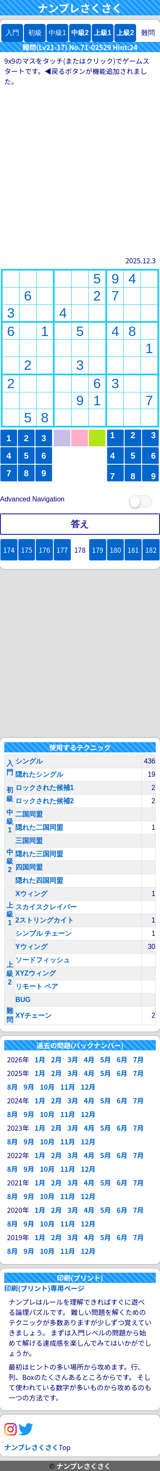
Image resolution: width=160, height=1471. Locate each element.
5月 (105, 1059)
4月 (89, 1059)
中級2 (80, 32)
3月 (72, 1059)
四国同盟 (29, 867)
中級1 (9, 821)
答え (80, 524)
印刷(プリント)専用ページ (44, 1288)
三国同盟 (29, 840)
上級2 (125, 32)
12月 (88, 1087)
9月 (28, 1087)
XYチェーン (33, 1015)
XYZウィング (35, 973)
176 (44, 550)
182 (151, 550)
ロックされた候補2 (44, 801)
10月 (47, 1087)
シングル (29, 761)
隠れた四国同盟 (39, 880)
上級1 (102, 32)
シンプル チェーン (43, 933)
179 (98, 550)
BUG (23, 999)
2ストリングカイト (44, 920)
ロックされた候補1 (44, 787)
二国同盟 (29, 814)
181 (133, 550)
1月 (40, 1059)
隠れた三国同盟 (39, 854)
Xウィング (31, 893)
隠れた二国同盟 (39, 827)
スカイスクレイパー (46, 907)
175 (26, 550)
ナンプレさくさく (80, 7)
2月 (56, 1059)
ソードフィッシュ (42, 960)
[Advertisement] (80, 171)
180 (115, 550)
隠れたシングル (39, 774)
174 (9, 550)
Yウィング (31, 946)
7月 (138, 1059)
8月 (12, 1087)
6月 (121, 1059)
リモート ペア (36, 986)
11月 (67, 1087)
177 (62, 550)
